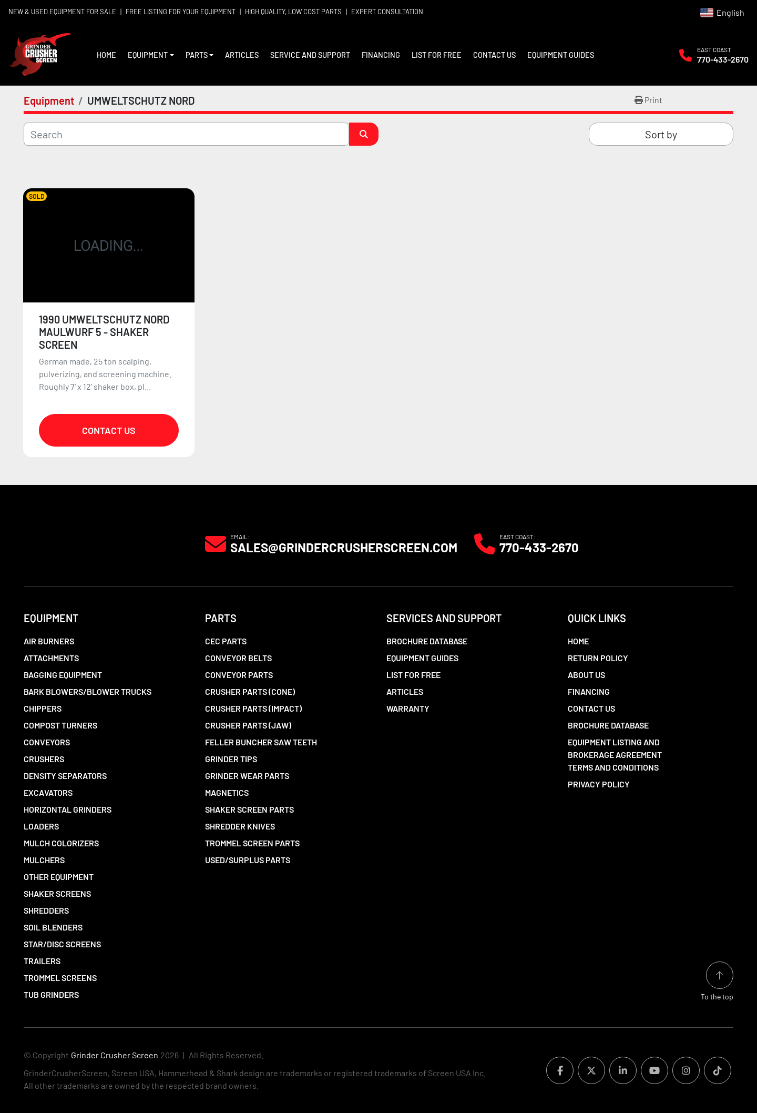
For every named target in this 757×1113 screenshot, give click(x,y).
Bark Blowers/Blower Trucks (87, 691)
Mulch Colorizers (61, 843)
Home (106, 54)
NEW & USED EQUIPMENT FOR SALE (62, 11)
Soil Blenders (53, 927)
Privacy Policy (599, 784)
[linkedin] (623, 1070)
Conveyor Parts (239, 675)
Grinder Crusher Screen (114, 1055)
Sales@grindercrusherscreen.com (343, 547)
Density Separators (65, 776)
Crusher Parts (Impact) (253, 708)
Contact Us (494, 54)
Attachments (51, 658)
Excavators (48, 792)
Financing (381, 54)
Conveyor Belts (238, 658)
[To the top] (717, 982)
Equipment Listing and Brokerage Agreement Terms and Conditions (615, 754)
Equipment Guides (560, 54)
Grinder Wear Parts (247, 776)
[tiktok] (717, 1070)
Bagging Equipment (63, 675)
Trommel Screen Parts (252, 843)
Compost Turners (60, 725)
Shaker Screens (57, 893)
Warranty (407, 708)
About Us (586, 675)
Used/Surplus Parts (247, 860)
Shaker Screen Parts (249, 809)
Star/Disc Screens (62, 944)
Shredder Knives (240, 826)
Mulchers (44, 860)
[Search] (186, 134)
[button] (151, 55)
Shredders (46, 910)
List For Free (437, 54)
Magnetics (227, 792)
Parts (197, 54)
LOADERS (41, 826)
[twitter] (591, 1070)
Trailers (42, 961)
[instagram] (686, 1070)
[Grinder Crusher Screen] (71, 543)
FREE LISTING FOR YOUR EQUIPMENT (181, 11)
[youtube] (654, 1070)
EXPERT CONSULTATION (387, 11)
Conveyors (47, 742)
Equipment (148, 54)
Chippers (43, 708)
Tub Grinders (51, 994)
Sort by (661, 134)
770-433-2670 (723, 59)
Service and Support (310, 54)
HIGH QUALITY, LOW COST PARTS (293, 11)
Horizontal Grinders (67, 809)
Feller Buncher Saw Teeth (261, 742)
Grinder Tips (231, 759)
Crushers (44, 759)
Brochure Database (426, 641)
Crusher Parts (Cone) (250, 691)
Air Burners (49, 641)
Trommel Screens (60, 978)
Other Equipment (59, 877)
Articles (242, 54)
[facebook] (560, 1070)
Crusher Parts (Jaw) (248, 725)
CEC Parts (226, 641)
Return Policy (598, 658)
